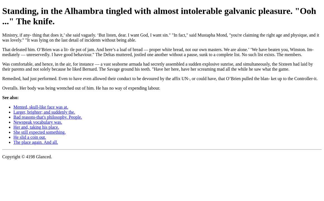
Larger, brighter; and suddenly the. (44, 112)
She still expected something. (39, 132)
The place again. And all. (35, 142)
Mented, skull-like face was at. (40, 107)
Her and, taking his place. (36, 127)
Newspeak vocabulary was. (37, 122)
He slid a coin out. (29, 137)
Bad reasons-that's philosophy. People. (47, 117)
